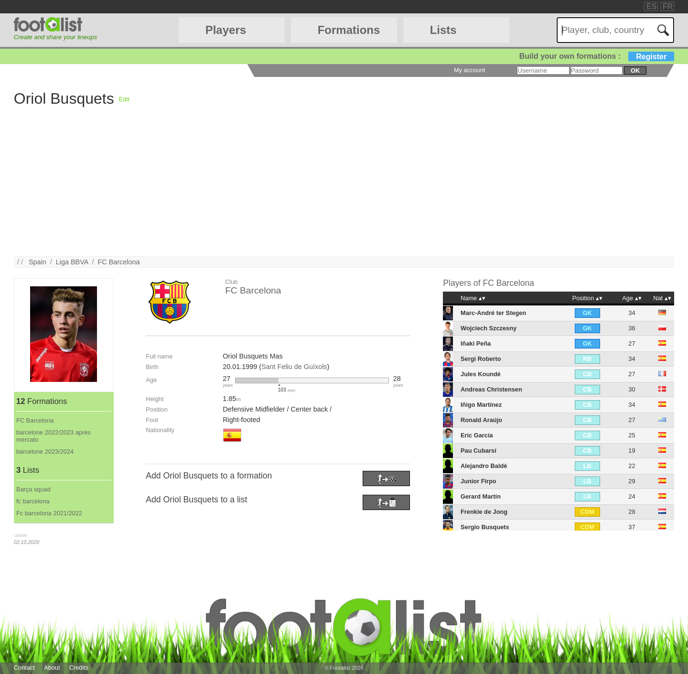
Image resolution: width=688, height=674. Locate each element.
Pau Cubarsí (478, 450)
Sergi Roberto (481, 358)
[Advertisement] (300, 189)
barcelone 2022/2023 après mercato (53, 436)
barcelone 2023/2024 (45, 451)
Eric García (477, 435)
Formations (349, 29)
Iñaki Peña (476, 343)
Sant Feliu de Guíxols (294, 366)
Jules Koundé (481, 374)
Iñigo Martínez (481, 404)
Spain (37, 262)
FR (668, 6)
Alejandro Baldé (484, 465)
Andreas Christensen (491, 389)
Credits (79, 667)
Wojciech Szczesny (488, 328)
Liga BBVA (72, 262)
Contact (24, 667)
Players (225, 29)
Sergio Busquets (485, 527)
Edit (124, 99)
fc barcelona (33, 501)
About (52, 667)
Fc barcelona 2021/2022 (49, 513)
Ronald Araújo (481, 420)
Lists (443, 29)
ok (635, 70)
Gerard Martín (481, 496)
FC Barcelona (119, 262)
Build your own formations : (596, 56)
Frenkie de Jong (484, 511)
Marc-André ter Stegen (493, 312)
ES (651, 6)
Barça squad (33, 489)
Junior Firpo (478, 481)
